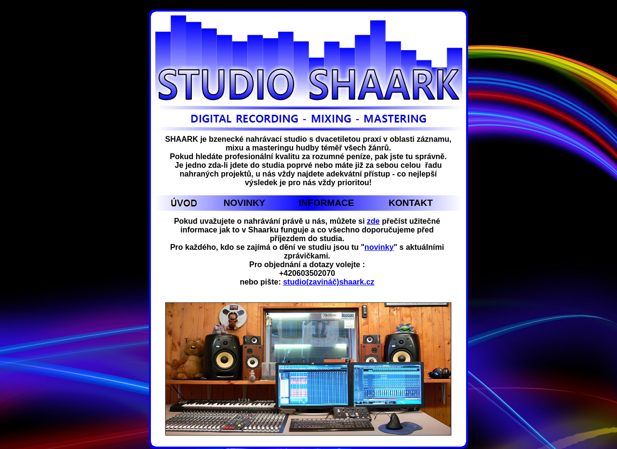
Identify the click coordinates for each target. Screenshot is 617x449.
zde (373, 221)
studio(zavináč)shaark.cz (328, 282)
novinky (378, 247)
